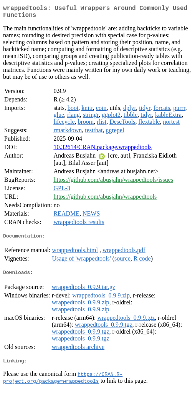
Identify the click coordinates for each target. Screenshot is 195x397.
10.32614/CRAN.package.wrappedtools (102, 150)
